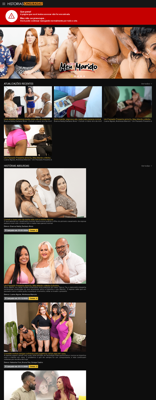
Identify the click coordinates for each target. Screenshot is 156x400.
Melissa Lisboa (16, 217)
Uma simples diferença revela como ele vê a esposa (21, 120)
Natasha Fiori (114, 170)
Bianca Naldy (9, 122)
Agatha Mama (115, 217)
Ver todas (146, 129)
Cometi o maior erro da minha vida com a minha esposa (27, 161)
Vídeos (49, 358)
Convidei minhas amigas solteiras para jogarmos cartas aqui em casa (126, 161)
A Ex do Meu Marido (62, 208)
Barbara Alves (21, 122)
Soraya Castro (135, 170)
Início (20, 358)
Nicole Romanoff (128, 217)
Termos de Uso (107, 390)
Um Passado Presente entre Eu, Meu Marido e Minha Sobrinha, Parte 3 (131, 120)
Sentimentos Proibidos (14, 208)
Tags (135, 358)
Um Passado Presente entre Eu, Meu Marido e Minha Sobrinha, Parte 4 (94, 120)
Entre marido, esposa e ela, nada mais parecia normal (58, 120)
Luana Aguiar (83, 122)
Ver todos (146, 94)
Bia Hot (62, 217)
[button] (72, 86)
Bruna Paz (125, 170)
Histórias (78, 358)
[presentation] (9, 56)
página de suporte (76, 390)
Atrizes (106, 358)
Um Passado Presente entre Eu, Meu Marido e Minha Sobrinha (77, 161)
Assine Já (114, 374)
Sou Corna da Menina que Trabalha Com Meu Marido (126, 208)
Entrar (42, 374)
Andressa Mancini (96, 122)
